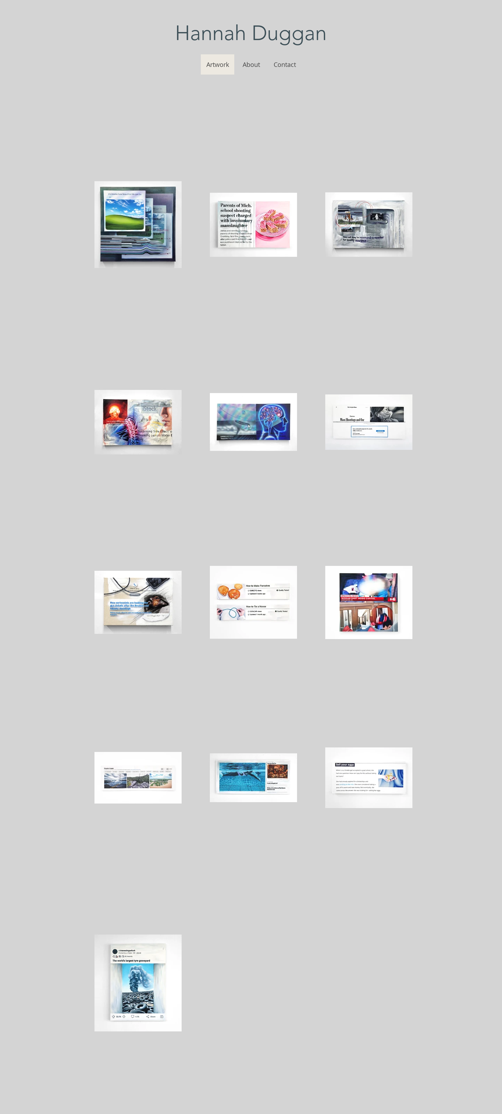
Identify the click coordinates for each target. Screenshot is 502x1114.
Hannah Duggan (251, 33)
